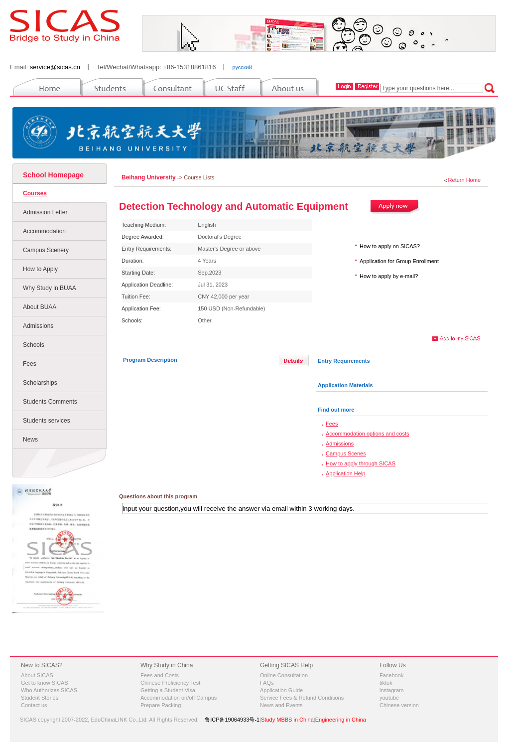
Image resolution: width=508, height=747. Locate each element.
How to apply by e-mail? (389, 276)
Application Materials (345, 385)
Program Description (150, 360)
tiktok (386, 683)
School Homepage (53, 175)
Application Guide (281, 690)
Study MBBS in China (287, 720)
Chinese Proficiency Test (170, 683)
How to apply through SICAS (360, 463)
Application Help (346, 473)
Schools (33, 344)
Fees (29, 363)
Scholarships (40, 382)
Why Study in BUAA (49, 288)
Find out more (336, 410)
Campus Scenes (346, 453)
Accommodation (44, 231)
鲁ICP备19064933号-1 (232, 720)
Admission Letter (45, 212)
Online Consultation (284, 675)
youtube (389, 698)
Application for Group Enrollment (399, 261)
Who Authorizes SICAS (49, 690)
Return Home (464, 180)
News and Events (281, 705)
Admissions (38, 325)
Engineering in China (340, 720)
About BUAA (39, 306)
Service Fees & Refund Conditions (302, 698)
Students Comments (50, 401)
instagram (391, 690)
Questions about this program (158, 496)
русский (242, 67)
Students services (46, 420)
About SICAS (37, 675)
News (30, 439)
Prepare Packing (160, 705)
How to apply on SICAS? (390, 246)
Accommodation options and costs (367, 434)
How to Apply (40, 269)
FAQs (267, 683)
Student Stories (39, 698)
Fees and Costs (159, 675)
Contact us (34, 705)
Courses (35, 193)
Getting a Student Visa (167, 690)
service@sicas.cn (55, 67)
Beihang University (149, 177)
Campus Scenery (46, 250)
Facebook (391, 675)
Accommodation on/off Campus (178, 698)
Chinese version (399, 705)
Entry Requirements (344, 361)
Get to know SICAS (44, 683)
